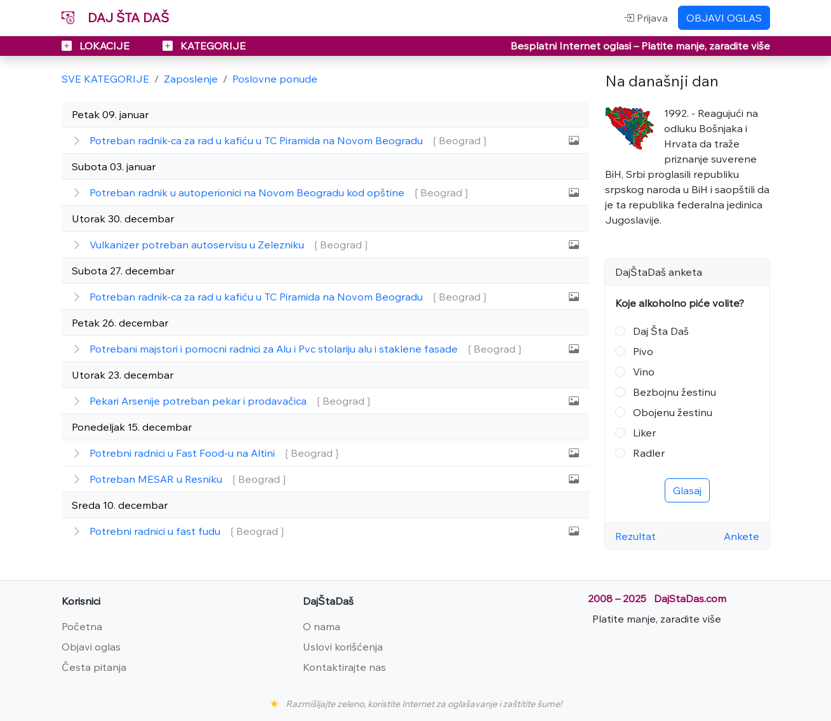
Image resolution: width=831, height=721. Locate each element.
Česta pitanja (94, 667)
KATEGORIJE (204, 45)
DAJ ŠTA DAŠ (115, 17)
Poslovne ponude (274, 78)
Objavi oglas (91, 646)
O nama (321, 626)
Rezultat (635, 536)
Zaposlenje (191, 78)
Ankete (741, 536)
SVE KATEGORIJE (105, 78)
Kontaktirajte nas (344, 667)
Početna (82, 626)
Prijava (646, 17)
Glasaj (687, 490)
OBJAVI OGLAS (724, 17)
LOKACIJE (97, 45)
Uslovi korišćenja (343, 646)
